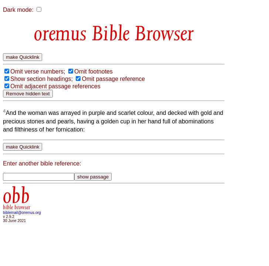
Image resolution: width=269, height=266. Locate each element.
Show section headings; (41, 79)
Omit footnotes (93, 71)
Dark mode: (18, 10)
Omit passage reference (113, 79)
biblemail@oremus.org (22, 213)
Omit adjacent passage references (55, 86)
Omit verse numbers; (37, 71)
